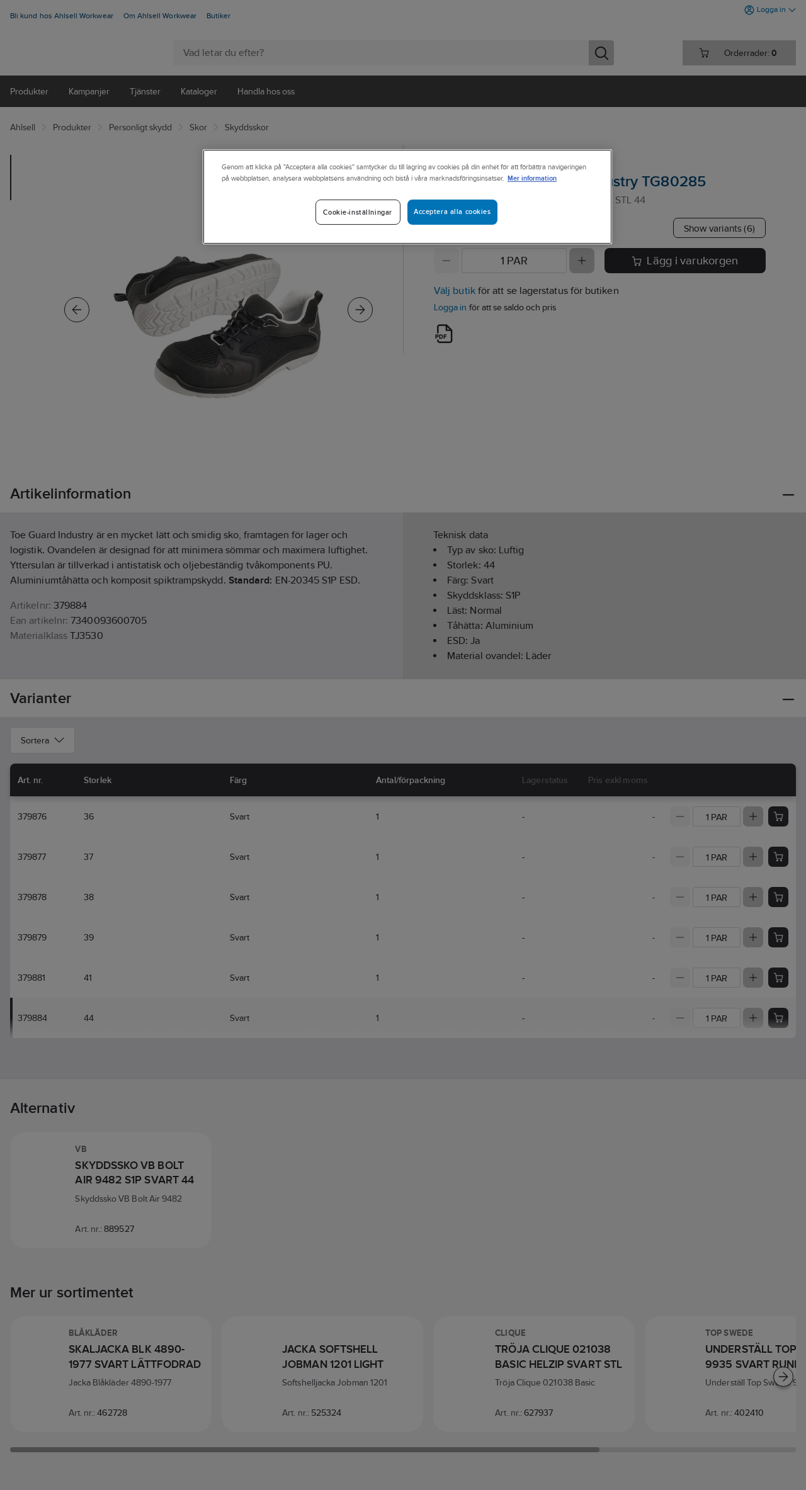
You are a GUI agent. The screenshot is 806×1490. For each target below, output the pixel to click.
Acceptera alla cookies (452, 211)
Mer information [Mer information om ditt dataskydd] (532, 178)
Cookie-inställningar (357, 212)
